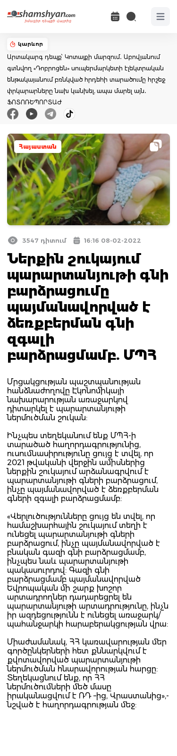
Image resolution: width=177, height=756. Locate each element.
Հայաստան (38, 146)
